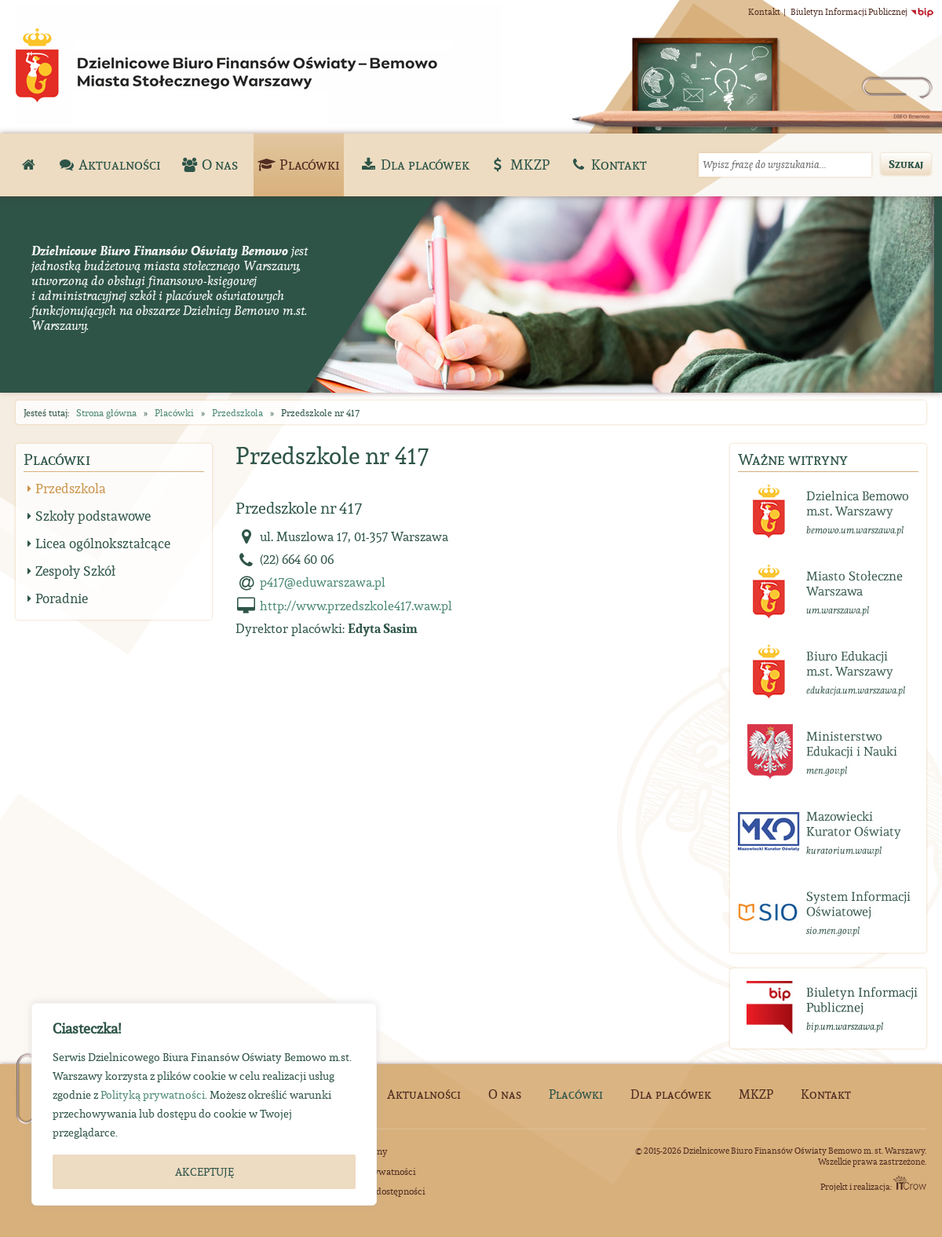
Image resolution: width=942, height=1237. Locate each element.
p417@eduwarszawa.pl (322, 582)
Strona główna (106, 413)
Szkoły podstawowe (93, 516)
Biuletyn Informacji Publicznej (862, 11)
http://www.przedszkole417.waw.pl (356, 605)
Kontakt (764, 11)
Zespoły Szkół (75, 571)
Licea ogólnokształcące (102, 543)
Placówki (174, 413)
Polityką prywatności (152, 1095)
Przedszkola (237, 413)
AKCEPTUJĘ (204, 1172)
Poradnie (61, 598)
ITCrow (909, 1183)
